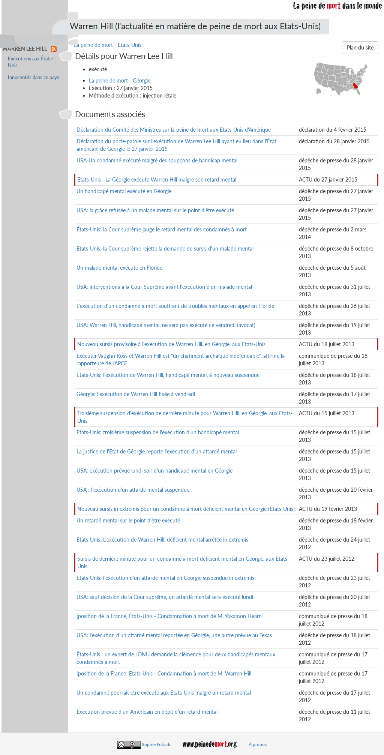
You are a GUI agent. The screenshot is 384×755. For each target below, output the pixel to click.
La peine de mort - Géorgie (119, 80)
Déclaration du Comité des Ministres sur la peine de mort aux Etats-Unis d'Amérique (173, 129)
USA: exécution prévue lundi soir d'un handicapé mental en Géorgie (154, 470)
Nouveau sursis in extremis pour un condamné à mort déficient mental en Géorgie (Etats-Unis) (186, 509)
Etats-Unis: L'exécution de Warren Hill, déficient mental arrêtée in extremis (162, 539)
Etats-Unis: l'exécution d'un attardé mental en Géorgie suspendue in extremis (165, 578)
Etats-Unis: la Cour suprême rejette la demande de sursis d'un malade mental (165, 248)
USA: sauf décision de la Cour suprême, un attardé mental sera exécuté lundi (164, 597)
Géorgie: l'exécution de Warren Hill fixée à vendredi (135, 394)
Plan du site (360, 47)
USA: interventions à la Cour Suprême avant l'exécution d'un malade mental (164, 287)
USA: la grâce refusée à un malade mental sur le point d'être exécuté (155, 210)
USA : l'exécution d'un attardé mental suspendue (132, 489)
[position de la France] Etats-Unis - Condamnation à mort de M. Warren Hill (163, 673)
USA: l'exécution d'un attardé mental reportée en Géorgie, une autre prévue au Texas (174, 635)
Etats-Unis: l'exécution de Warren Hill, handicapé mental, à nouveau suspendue (168, 375)
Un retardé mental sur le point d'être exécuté (128, 520)
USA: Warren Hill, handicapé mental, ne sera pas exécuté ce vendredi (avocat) (165, 325)
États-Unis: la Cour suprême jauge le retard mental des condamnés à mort (161, 229)
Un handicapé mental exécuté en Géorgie (123, 191)
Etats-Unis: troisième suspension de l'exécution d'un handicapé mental (157, 432)
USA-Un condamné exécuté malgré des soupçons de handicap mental (156, 160)
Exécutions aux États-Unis (31, 62)
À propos (258, 744)
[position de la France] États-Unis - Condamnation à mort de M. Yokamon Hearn (169, 616)
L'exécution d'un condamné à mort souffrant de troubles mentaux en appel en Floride (175, 306)
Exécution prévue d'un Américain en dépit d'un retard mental (147, 711)
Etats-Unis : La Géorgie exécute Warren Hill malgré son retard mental (156, 179)
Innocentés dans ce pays (33, 77)
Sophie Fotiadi (156, 744)
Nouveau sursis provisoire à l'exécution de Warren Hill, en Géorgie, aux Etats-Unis (171, 344)
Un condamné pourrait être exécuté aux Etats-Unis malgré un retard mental (163, 692)
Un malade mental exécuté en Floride (119, 267)
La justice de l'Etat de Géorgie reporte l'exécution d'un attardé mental (156, 451)
